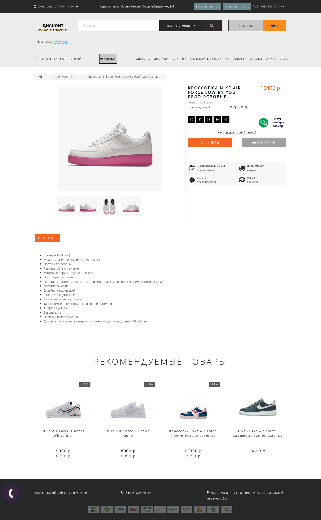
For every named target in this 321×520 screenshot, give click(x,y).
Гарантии (175, 58)
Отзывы (255, 58)
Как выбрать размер (202, 58)
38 (208, 119)
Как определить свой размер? (237, 132)
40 (225, 119)
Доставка (157, 58)
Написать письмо (237, 6)
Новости (238, 58)
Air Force (138, 58)
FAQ (225, 58)
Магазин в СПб (276, 58)
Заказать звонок (207, 6)
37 (200, 119)
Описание (47, 238)
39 (217, 119)
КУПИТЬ (212, 142)
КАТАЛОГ (107, 59)
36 (191, 119)
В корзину (264, 142)
